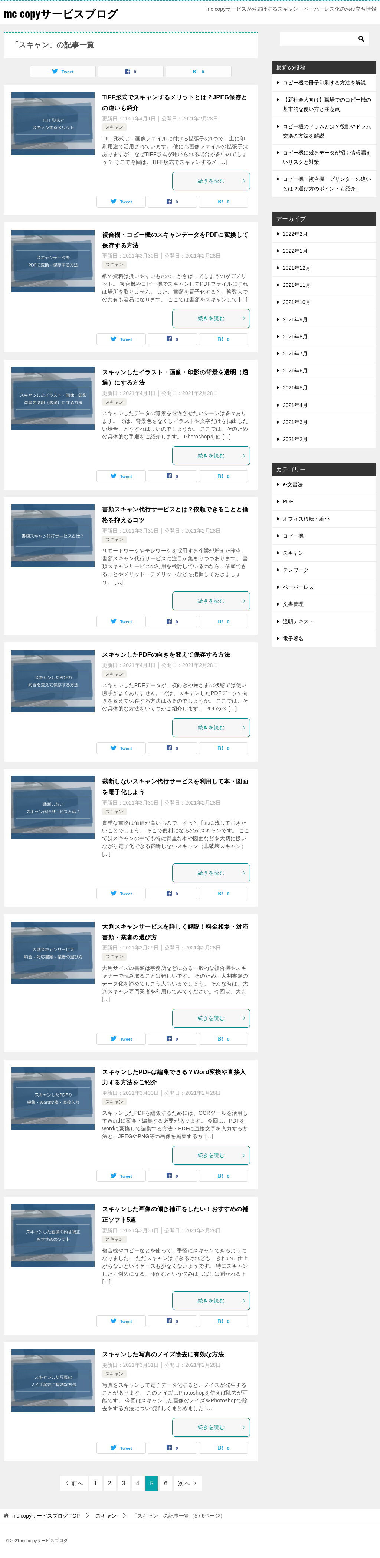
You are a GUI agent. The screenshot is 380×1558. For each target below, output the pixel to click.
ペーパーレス (298, 587)
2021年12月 (297, 268)
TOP (46, 1516)
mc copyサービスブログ (62, 12)
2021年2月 (295, 439)
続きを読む (222, 181)
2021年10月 (297, 302)
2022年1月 (295, 251)
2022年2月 (295, 234)
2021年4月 (295, 405)
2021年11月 (297, 285)
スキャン (114, 127)
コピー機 (293, 536)
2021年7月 (295, 354)
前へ (77, 1483)
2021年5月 (295, 388)
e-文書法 (293, 484)
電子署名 (293, 639)
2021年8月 (295, 336)
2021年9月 (295, 319)
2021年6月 (295, 371)
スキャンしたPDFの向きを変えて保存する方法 (166, 655)
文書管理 (293, 604)
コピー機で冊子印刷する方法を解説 (324, 83)
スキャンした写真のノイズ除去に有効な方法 (163, 1354)
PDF (288, 501)
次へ (184, 1483)
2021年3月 (295, 422)
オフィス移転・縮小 (306, 519)
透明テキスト (298, 621)
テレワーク (296, 570)
